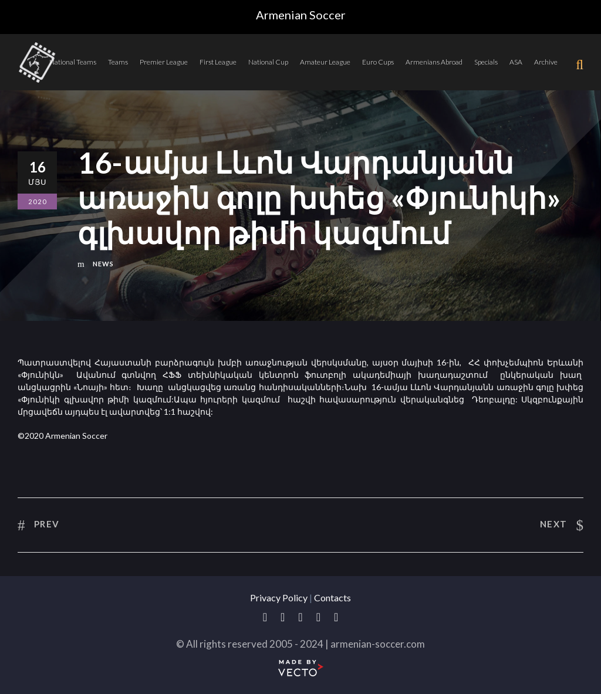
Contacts (332, 597)
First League (218, 61)
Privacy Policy (279, 597)
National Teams (72, 61)
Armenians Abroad (434, 61)
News (103, 264)
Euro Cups (378, 61)
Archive (546, 61)
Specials (486, 61)
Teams (118, 61)
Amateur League (325, 61)
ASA (515, 61)
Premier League (164, 61)
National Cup (268, 61)
